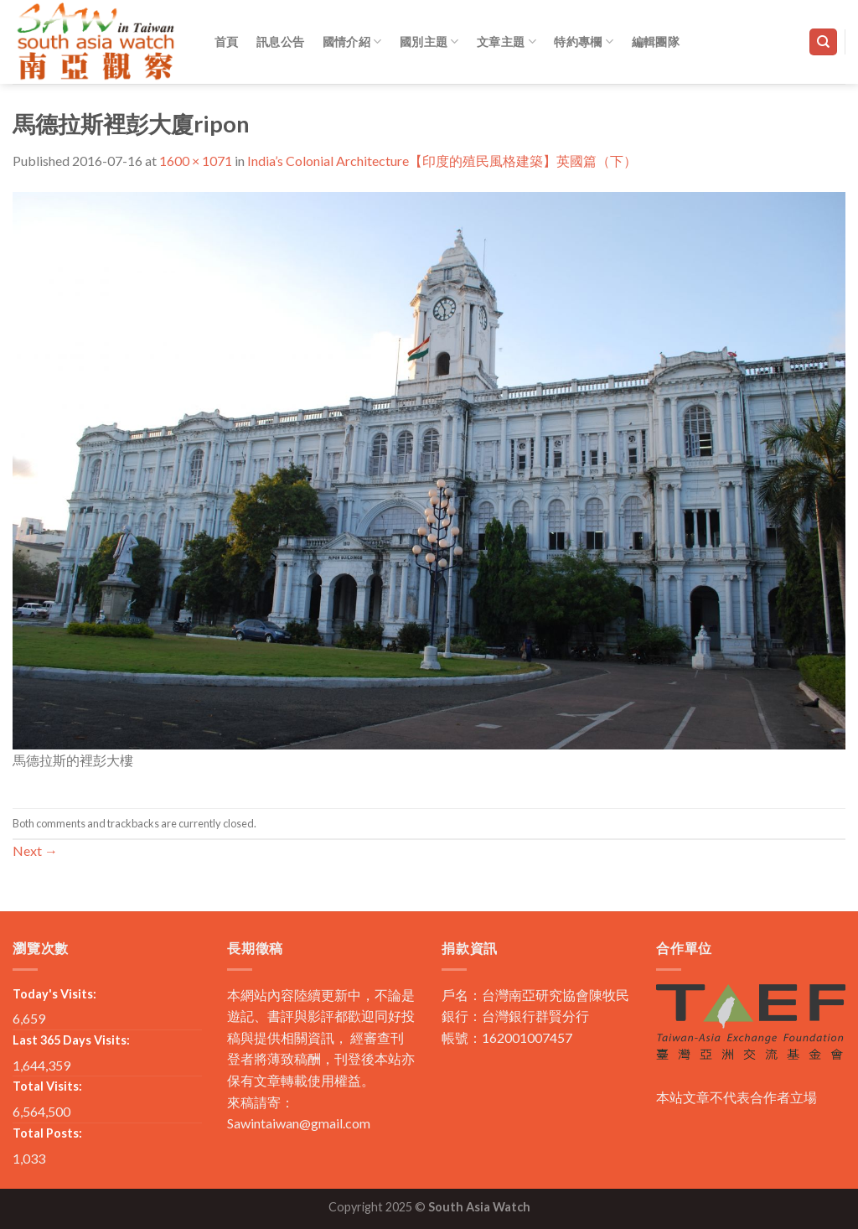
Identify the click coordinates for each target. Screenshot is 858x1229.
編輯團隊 (656, 41)
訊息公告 (280, 41)
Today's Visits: (54, 994)
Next (35, 850)
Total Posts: (47, 1133)
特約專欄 (583, 41)
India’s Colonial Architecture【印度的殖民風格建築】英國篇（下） (442, 161)
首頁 (226, 41)
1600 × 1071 (195, 161)
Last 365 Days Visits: (71, 1040)
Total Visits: (47, 1086)
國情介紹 (352, 41)
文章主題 (506, 41)
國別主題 (429, 41)
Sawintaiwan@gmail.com (298, 1123)
